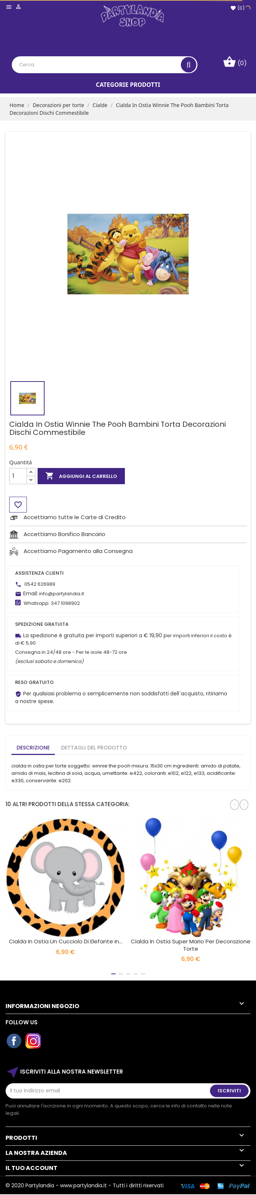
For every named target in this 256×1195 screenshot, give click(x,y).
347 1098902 (65, 603)
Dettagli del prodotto (94, 747)
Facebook (14, 1041)
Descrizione (33, 747)
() (237, 7)
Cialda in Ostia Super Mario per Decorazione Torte (190, 945)
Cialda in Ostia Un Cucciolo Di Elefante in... (65, 941)
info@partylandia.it (61, 593)
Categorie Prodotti (128, 85)
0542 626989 (39, 584)
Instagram (33, 1041)
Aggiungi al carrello (81, 476)
